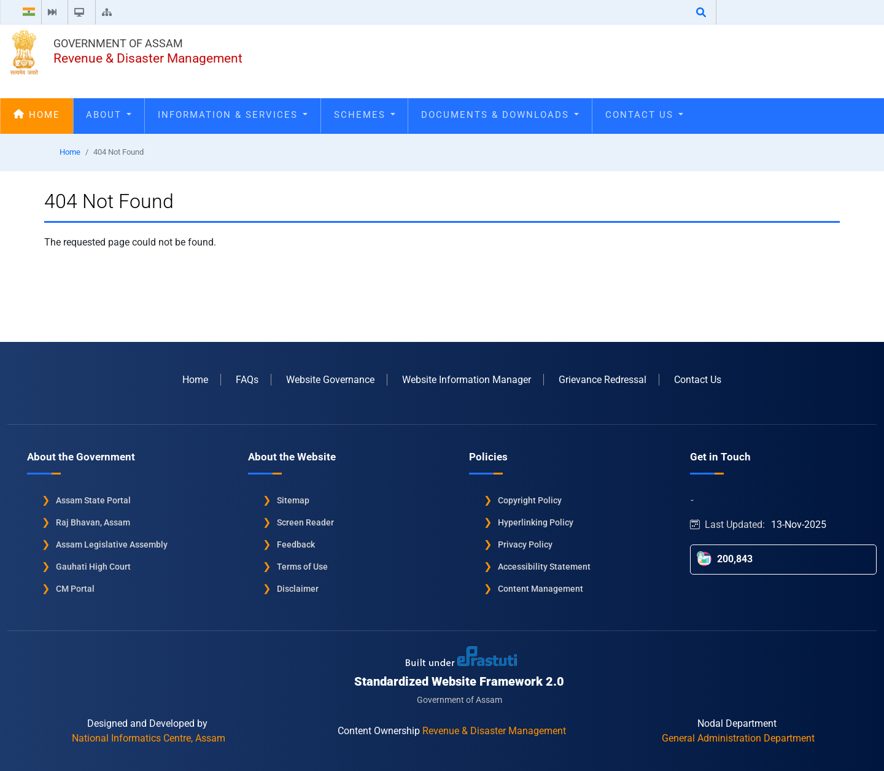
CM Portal (75, 589)
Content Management (540, 589)
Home (37, 114)
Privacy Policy (525, 544)
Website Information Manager (466, 379)
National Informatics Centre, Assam (148, 738)
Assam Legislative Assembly (112, 544)
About (108, 114)
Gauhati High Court (93, 566)
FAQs (247, 379)
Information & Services (233, 114)
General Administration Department (738, 738)
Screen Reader (305, 522)
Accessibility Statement (544, 566)
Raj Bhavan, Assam (93, 522)
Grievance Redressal (602, 379)
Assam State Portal (93, 500)
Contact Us (644, 114)
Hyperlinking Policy (535, 522)
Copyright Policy (530, 500)
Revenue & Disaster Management (147, 58)
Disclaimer (298, 589)
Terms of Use (302, 566)
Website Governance (330, 379)
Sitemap (293, 500)
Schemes (364, 114)
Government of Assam (118, 43)
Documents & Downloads (500, 114)
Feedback (296, 544)
